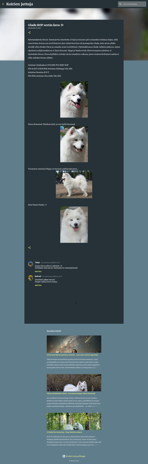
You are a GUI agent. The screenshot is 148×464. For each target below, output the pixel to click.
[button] (29, 32)
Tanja (37, 262)
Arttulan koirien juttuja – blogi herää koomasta (64, 432)
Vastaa (38, 271)
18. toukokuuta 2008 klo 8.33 (50, 262)
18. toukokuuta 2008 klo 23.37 (52, 276)
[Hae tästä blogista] (134, 4)
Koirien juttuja (19, 4)
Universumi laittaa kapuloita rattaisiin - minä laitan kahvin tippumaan (72, 355)
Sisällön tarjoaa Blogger (74, 456)
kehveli (38, 276)
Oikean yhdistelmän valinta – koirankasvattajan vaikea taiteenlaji (71, 393)
